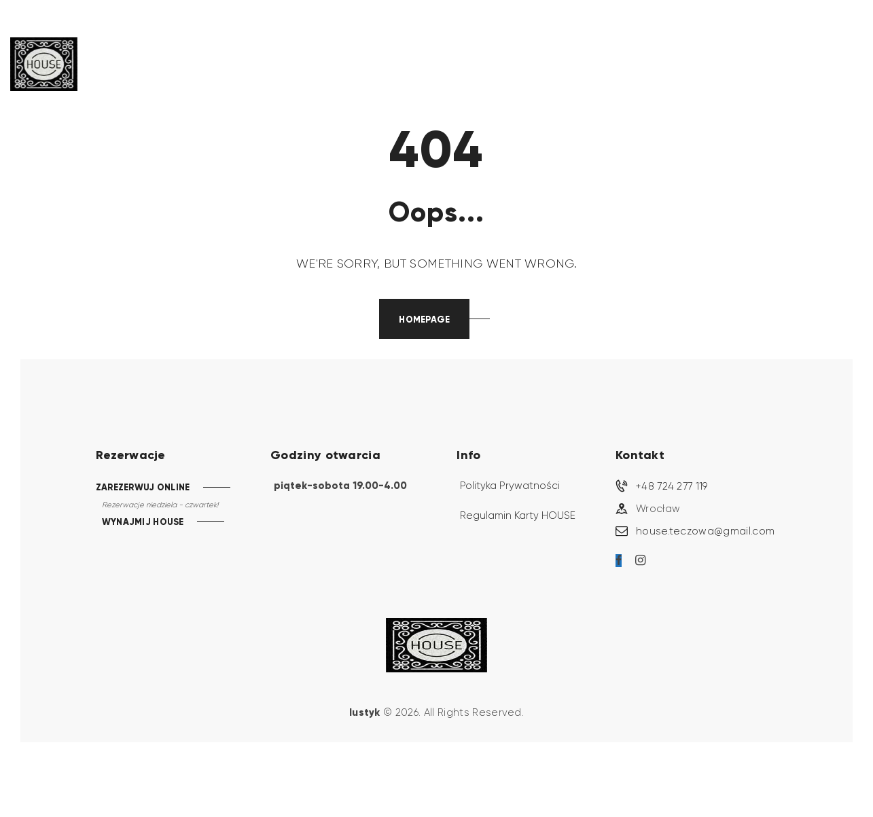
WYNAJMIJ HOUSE (143, 522)
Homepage (424, 319)
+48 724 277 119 (672, 486)
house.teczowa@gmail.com (705, 531)
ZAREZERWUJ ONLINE (143, 487)
